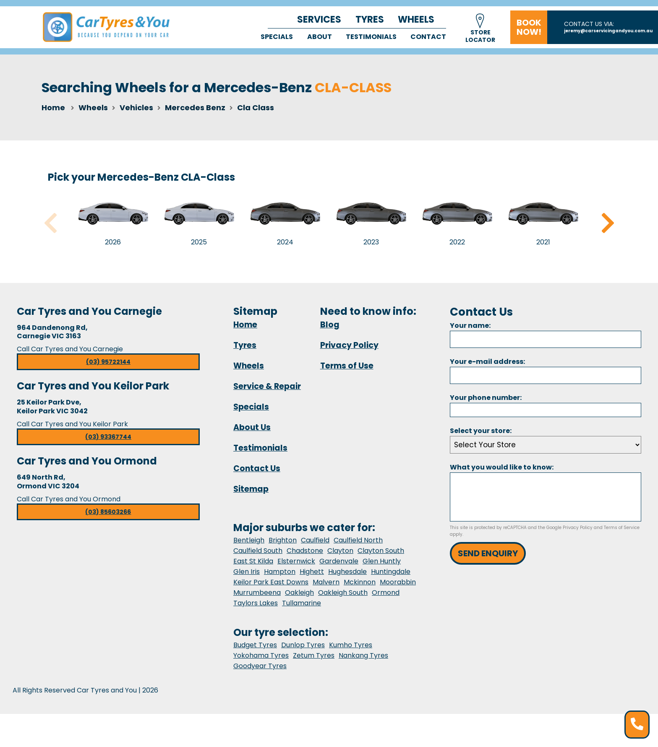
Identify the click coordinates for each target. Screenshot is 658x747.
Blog (329, 324)
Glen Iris (246, 571)
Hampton (279, 571)
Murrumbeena (257, 592)
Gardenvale (338, 561)
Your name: (470, 325)
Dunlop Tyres (303, 645)
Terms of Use (346, 365)
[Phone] (545, 410)
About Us (252, 427)
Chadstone (305, 550)
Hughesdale (347, 571)
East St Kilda (253, 561)
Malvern (326, 582)
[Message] (545, 496)
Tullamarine (301, 603)
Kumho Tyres (350, 645)
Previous (50, 223)
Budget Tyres (255, 645)
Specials (277, 37)
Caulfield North (358, 540)
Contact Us (256, 468)
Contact (428, 37)
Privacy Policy (349, 345)
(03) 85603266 (108, 512)
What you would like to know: (502, 467)
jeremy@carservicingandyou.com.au (608, 31)
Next (607, 223)
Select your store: (481, 431)
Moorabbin (398, 582)
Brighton (283, 540)
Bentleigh (248, 540)
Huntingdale (390, 571)
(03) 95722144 (108, 362)
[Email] (545, 375)
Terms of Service (622, 527)
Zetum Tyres (313, 655)
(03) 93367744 (108, 437)
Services (319, 19)
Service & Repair (267, 386)
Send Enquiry (488, 553)
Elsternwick (296, 561)
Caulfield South (257, 550)
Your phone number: (486, 397)
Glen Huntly (382, 561)
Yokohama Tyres (261, 655)
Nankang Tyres (363, 655)
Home (53, 107)
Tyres (369, 19)
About (319, 37)
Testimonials (371, 37)
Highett (312, 571)
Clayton (340, 550)
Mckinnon (360, 582)
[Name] (545, 339)
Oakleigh (299, 592)
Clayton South (381, 550)
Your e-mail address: (487, 361)
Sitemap (251, 489)
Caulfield (315, 540)
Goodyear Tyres (260, 666)
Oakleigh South (343, 592)
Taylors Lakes (255, 603)
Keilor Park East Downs (270, 582)
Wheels (416, 19)
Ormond (386, 592)
